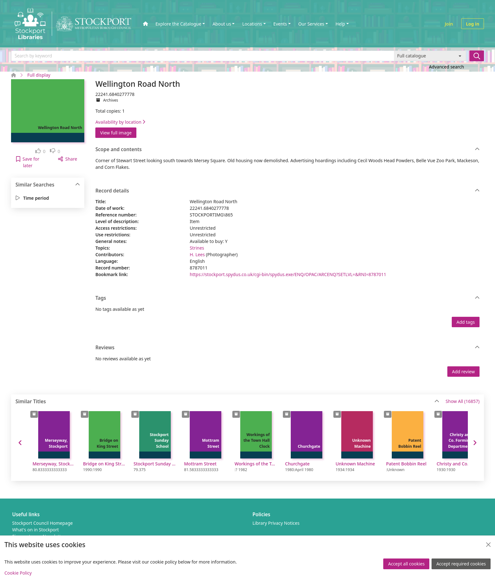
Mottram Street (200, 464)
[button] (28, 162)
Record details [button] (287, 191)
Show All (463, 401)
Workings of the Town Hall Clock (256, 464)
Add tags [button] (465, 322)
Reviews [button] (287, 348)
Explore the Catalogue (178, 24)
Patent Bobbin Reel (406, 464)
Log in (472, 24)
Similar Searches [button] (47, 185)
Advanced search (446, 67)
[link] (40, 151)
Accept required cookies (461, 564)
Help (340, 24)
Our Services (311, 24)
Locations (252, 24)
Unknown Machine (355, 464)
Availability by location (120, 122)
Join (449, 24)
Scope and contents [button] (287, 149)
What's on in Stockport (35, 530)
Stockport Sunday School (155, 464)
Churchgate (297, 464)
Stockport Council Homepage (42, 523)
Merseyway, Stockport (54, 464)
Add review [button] (463, 372)
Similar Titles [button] (227, 402)
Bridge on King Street (104, 464)
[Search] (476, 55)
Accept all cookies (406, 564)
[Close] (488, 544)
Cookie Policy (18, 573)
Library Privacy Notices (276, 523)
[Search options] (430, 55)
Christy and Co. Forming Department (458, 464)
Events (280, 24)
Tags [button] (287, 298)
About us (221, 24)
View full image (116, 133)
